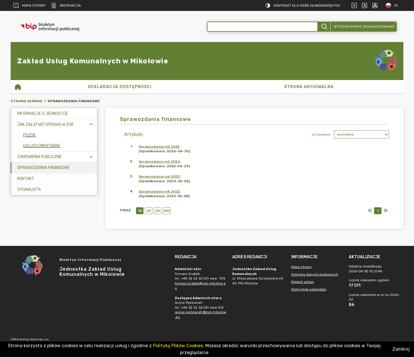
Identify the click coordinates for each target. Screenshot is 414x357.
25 (149, 211)
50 (158, 211)
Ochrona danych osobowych (314, 274)
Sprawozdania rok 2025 (159, 147)
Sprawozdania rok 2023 (159, 176)
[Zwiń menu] (91, 124)
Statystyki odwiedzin (308, 289)
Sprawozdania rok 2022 (159, 191)
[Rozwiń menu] (91, 156)
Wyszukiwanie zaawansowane (364, 26)
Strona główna (26, 101)
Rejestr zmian (302, 282)
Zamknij (401, 349)
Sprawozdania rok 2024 (159, 161)
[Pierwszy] (370, 210)
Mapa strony (29, 5)
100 (167, 211)
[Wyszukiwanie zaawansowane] (262, 26)
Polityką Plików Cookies (178, 345)
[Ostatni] (385, 210)
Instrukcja (66, 5)
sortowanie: (321, 134)
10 (140, 211)
